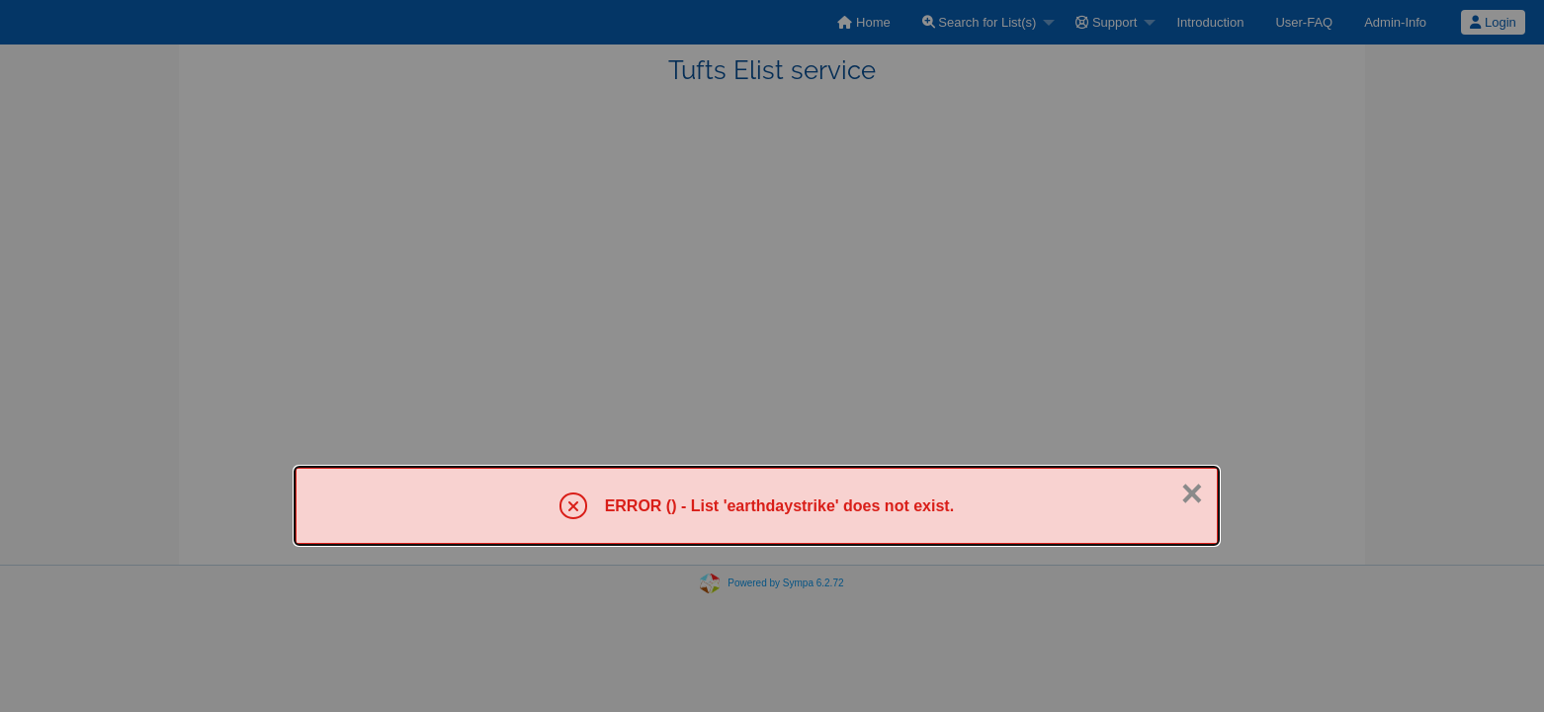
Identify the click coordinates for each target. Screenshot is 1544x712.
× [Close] (1192, 493)
